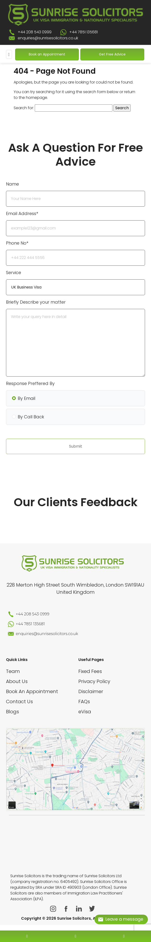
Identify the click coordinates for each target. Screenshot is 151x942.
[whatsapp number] (124, 936)
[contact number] (27, 936)
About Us (17, 681)
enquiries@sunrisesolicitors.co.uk (48, 38)
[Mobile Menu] (9, 54)
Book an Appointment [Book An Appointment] (47, 54)
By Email (26, 398)
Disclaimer (90, 691)
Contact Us (19, 701)
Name (12, 184)
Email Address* (22, 213)
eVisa (84, 711)
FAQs (84, 701)
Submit (75, 446)
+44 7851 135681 (83, 32)
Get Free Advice (112, 54)
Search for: (24, 108)
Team (13, 671)
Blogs (12, 711)
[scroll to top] (75, 922)
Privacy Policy (94, 681)
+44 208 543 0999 (35, 32)
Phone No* (17, 243)
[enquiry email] (75, 936)
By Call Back (31, 417)
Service (13, 273)
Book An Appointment (32, 691)
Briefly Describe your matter (36, 302)
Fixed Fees (90, 671)
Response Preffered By (30, 383)
